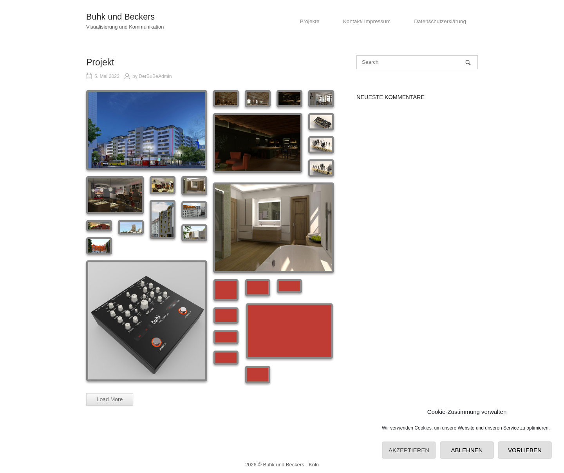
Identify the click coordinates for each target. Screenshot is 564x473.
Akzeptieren (409, 450)
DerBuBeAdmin (155, 76)
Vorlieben (525, 450)
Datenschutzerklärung (440, 21)
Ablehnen (467, 450)
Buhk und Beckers (120, 17)
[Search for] (417, 62)
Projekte (310, 21)
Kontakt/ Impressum (366, 21)
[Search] (468, 62)
